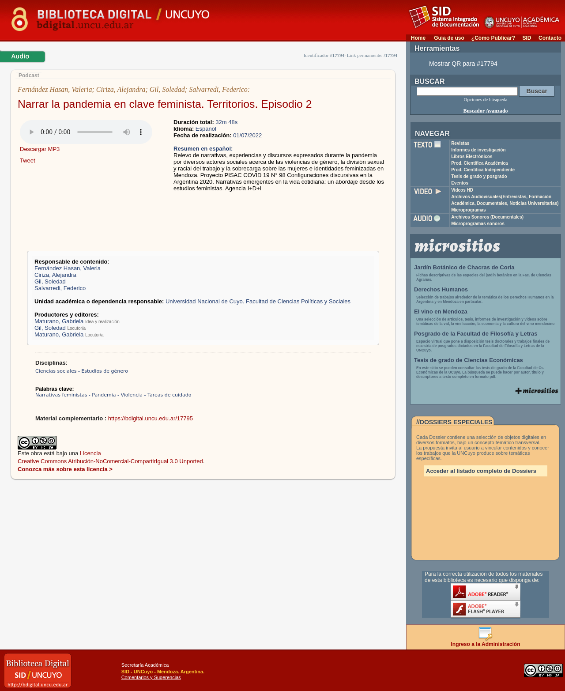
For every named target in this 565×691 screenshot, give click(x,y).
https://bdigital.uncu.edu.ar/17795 (150, 418)
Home (418, 38)
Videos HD (462, 190)
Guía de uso (449, 38)
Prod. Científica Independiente (483, 169)
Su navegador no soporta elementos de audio (86, 132)
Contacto (550, 38)
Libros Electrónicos (471, 156)
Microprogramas (468, 210)
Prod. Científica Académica (479, 163)
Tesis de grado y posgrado (479, 176)
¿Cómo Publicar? (493, 38)
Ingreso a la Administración (485, 641)
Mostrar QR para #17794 (463, 63)
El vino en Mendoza (440, 311)
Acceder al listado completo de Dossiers (481, 471)
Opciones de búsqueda (486, 99)
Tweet (27, 160)
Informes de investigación (478, 149)
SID (526, 38)
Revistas (460, 143)
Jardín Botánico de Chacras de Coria (464, 267)
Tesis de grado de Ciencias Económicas (468, 360)
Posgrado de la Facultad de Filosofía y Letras (476, 333)
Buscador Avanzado (485, 111)
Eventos (459, 183)
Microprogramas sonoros (478, 223)
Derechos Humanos (441, 289)
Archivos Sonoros (487, 217)
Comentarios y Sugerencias (151, 677)
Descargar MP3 (40, 149)
